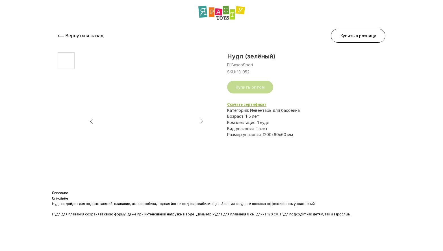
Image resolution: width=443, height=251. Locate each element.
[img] (221, 13)
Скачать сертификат (246, 104)
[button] (358, 36)
